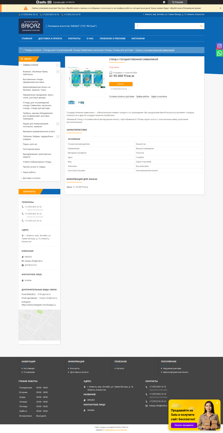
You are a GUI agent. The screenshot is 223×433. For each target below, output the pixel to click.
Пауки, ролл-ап (30, 144)
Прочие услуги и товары (34, 167)
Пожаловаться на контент (115, 430)
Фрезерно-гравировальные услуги (39, 131)
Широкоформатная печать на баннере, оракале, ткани (36, 88)
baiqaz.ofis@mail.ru (34, 261)
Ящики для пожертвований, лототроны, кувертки (36, 125)
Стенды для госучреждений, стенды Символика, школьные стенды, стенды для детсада (88, 50)
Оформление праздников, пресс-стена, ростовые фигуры (38, 96)
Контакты (74, 38)
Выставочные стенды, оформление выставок (33, 80)
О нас (90, 38)
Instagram (138, 38)
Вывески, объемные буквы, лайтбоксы (35, 73)
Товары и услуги (32, 50)
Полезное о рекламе (112, 38)
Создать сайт (59, 2)
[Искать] (201, 26)
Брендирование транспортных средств (37, 155)
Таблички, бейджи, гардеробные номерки (38, 137)
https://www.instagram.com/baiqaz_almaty (41, 305)
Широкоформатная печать (175, 372)
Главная (27, 38)
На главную (29, 368)
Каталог (120, 368)
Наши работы (29, 172)
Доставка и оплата (50, 38)
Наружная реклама (172, 368)
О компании (29, 372)
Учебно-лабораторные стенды (37, 162)
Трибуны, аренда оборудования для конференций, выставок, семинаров (38, 116)
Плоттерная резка (31, 149)
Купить (121, 84)
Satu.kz (125, 427)
